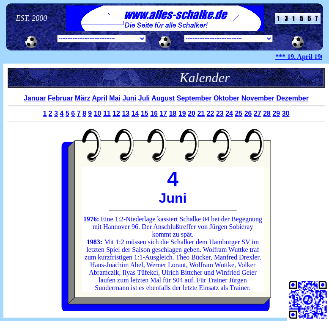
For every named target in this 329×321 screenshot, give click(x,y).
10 (97, 113)
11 (107, 113)
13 (125, 113)
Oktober (226, 98)
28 (267, 113)
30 (286, 113)
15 (144, 113)
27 (257, 113)
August (163, 98)
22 (210, 113)
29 (276, 113)
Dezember (292, 98)
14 (135, 113)
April (99, 98)
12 (116, 113)
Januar (35, 98)
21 (201, 113)
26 (248, 113)
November (257, 98)
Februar (60, 98)
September (194, 98)
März (82, 98)
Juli (144, 98)
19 (182, 113)
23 (220, 113)
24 (229, 113)
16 (154, 113)
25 (238, 113)
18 (173, 113)
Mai (115, 98)
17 (163, 113)
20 (191, 113)
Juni (129, 98)
